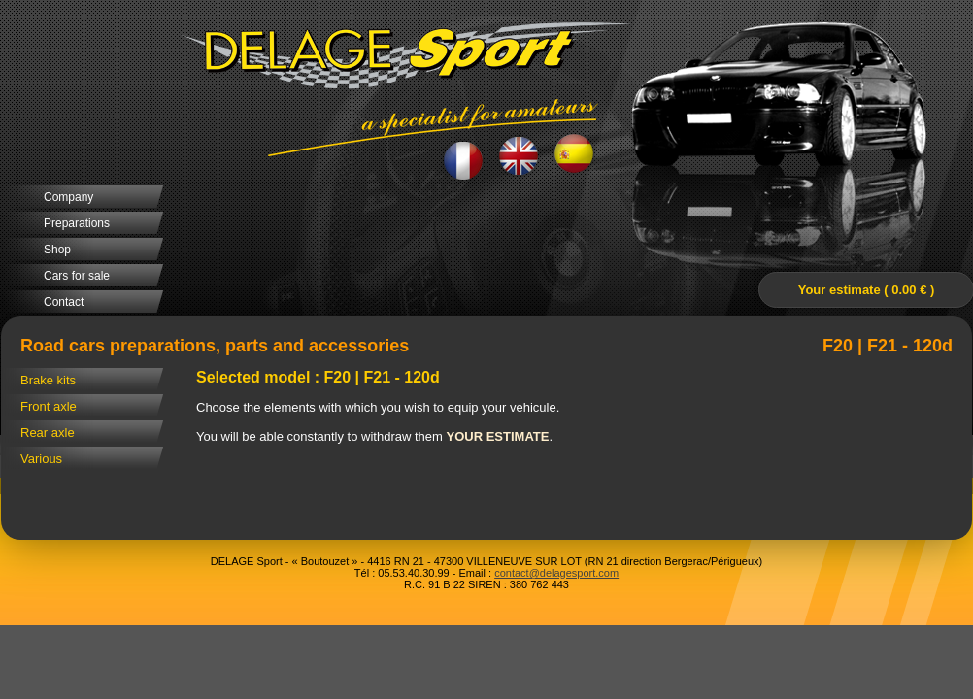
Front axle (48, 406)
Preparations (77, 223)
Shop (57, 249)
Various (41, 458)
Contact (64, 302)
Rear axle (47, 432)
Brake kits (48, 380)
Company (68, 197)
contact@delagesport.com (556, 573)
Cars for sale (77, 276)
